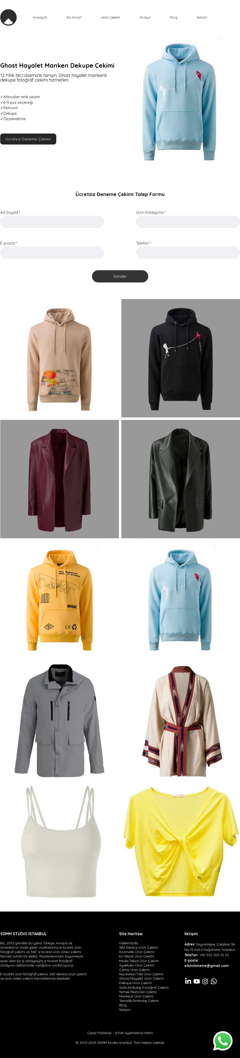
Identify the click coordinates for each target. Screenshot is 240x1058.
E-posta (7, 243)
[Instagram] (205, 981)
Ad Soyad (9, 212)
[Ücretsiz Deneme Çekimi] (28, 139)
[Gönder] (120, 276)
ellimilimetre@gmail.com (206, 966)
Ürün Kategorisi (150, 212)
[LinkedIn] (188, 981)
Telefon (142, 243)
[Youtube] (196, 981)
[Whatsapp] (223, 1041)
